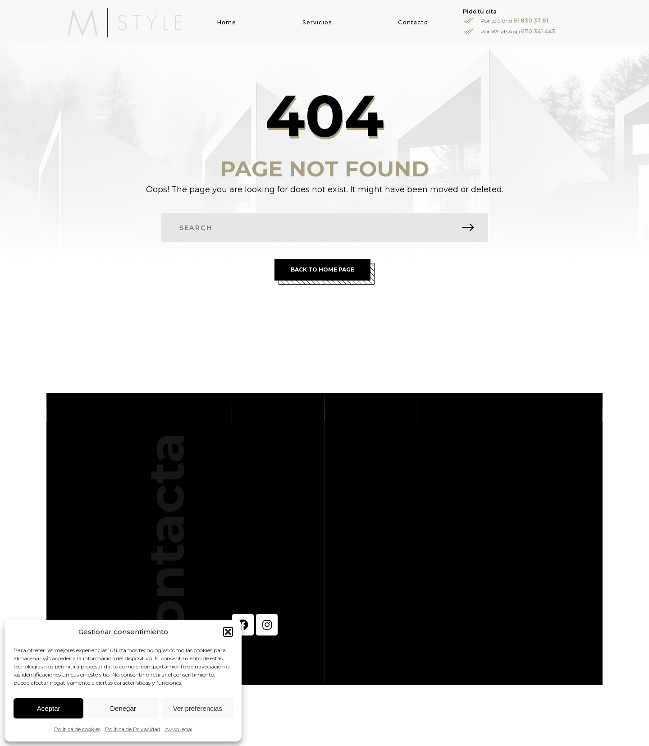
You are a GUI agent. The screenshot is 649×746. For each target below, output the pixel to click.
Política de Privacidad (132, 729)
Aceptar (48, 708)
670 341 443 (538, 31)
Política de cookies (77, 729)
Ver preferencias (197, 708)
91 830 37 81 (530, 20)
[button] (228, 631)
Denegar (123, 708)
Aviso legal (178, 729)
